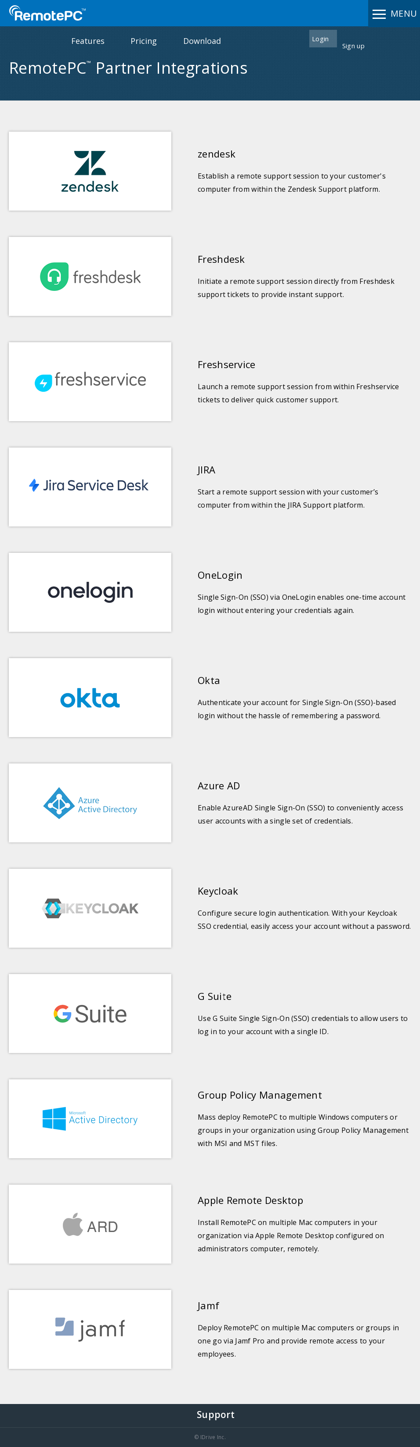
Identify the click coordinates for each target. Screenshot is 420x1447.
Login (320, 38)
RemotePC (47, 13)
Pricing (143, 41)
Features (88, 41)
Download (202, 41)
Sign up (353, 45)
